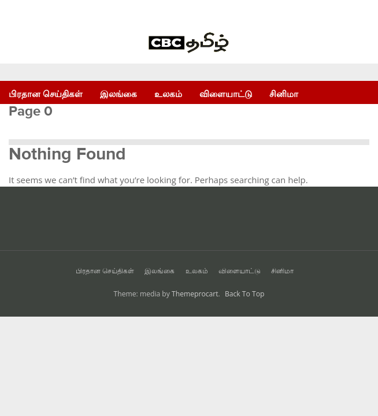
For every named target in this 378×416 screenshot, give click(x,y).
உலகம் (168, 94)
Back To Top (245, 294)
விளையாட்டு (225, 94)
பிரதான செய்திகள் (46, 94)
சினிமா (283, 94)
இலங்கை (118, 94)
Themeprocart (195, 294)
